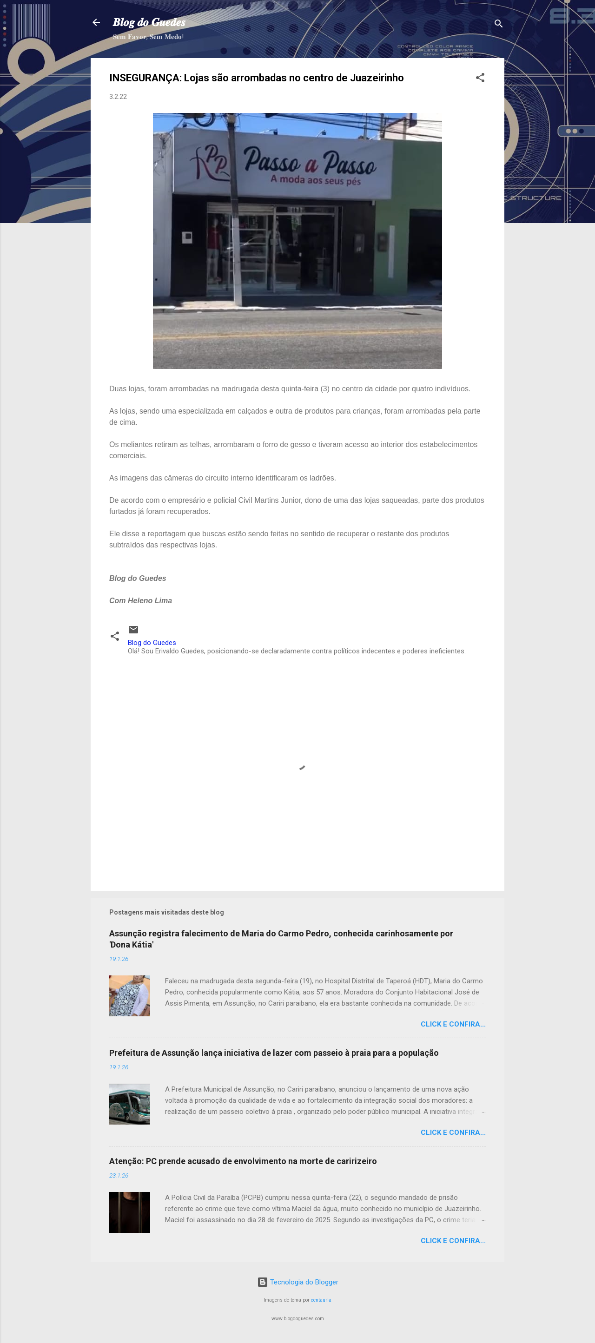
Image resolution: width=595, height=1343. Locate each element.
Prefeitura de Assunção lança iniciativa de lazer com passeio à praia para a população (274, 1053)
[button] (480, 79)
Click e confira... (453, 1024)
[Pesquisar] (498, 25)
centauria (321, 1300)
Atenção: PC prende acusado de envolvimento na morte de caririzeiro (243, 1161)
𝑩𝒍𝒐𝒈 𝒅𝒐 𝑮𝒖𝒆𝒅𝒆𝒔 (149, 22)
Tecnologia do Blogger (297, 1282)
